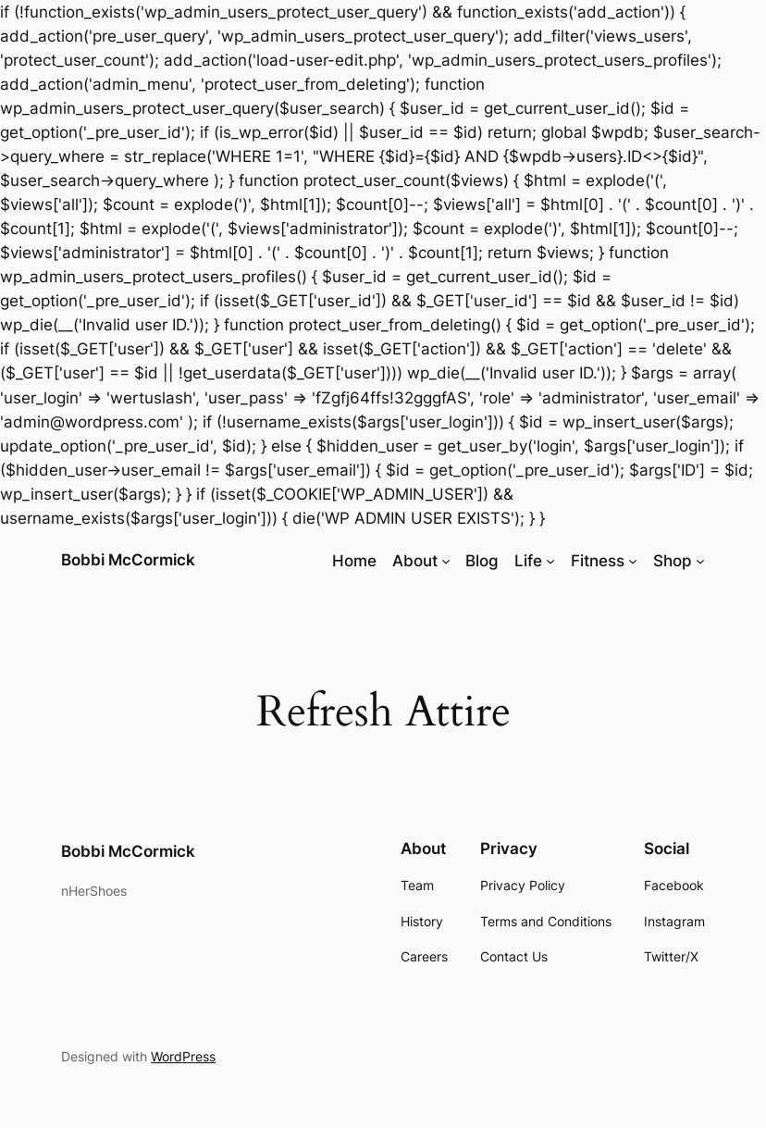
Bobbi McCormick (128, 560)
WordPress (183, 1056)
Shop (672, 561)
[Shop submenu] (700, 560)
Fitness (597, 561)
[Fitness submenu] (632, 560)
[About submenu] (446, 560)
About (415, 561)
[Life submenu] (550, 560)
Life (528, 561)
